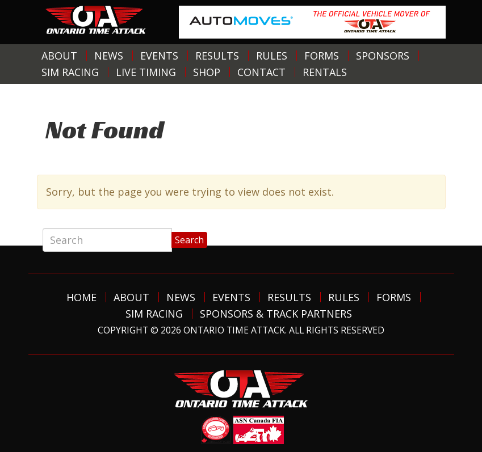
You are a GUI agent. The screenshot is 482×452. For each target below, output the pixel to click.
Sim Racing (70, 72)
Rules (271, 55)
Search (189, 240)
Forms (321, 55)
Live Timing (146, 72)
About (59, 55)
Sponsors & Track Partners (276, 314)
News (108, 55)
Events (159, 55)
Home (81, 297)
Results (217, 55)
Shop (206, 72)
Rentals (325, 72)
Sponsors (382, 55)
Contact (261, 72)
